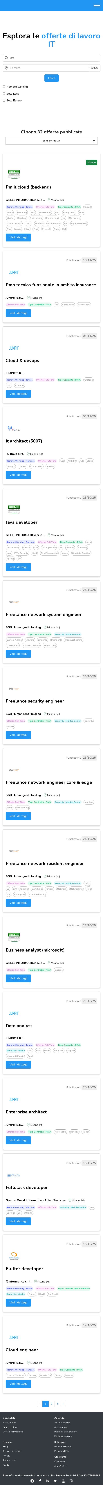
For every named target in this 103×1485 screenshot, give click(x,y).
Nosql (85, 1131)
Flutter (31, 1294)
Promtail (19, 385)
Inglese (59, 969)
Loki (9, 385)
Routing (23, 888)
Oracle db (45, 1375)
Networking (36, 217)
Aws (9, 229)
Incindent (56, 639)
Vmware (30, 639)
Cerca (51, 78)
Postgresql (69, 212)
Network (61, 888)
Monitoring (52, 217)
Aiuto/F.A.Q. (60, 1466)
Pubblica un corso (63, 1436)
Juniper (10, 726)
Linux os (42, 639)
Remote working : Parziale (20, 460)
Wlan (9, 807)
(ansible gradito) (81, 553)
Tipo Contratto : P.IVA (69, 206)
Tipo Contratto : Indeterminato (74, 1288)
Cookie (6, 1465)
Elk (65, 223)
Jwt (81, 460)
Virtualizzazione (31, 645)
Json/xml (59, 1050)
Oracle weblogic (16, 1375)
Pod (57, 212)
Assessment (60, 1427)
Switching (37, 888)
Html (34, 553)
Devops (11, 466)
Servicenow (84, 304)
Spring (10, 558)
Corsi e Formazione (13, 1431)
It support (19, 894)
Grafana (39, 223)
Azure (18, 229)
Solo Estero (12, 100)
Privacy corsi (9, 1460)
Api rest (52, 1294)
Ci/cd (28, 223)
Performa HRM (61, 1451)
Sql (36, 547)
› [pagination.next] (63, 1403)
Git (60, 547)
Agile (56, 229)
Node (47, 1050)
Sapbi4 (71, 1050)
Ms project (74, 217)
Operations (13, 645)
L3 (14, 888)
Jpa (19, 558)
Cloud (87, 206)
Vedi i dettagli (18, 237)
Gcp (27, 229)
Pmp (35, 229)
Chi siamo (59, 1461)
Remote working (15, 87)
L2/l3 (87, 883)
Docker (22, 466)
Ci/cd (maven (49, 547)
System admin (14, 639)
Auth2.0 (72, 460)
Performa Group (62, 1446)
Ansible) (82, 547)
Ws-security (21, 553)
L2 (8, 888)
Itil (64, 229)
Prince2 (46, 229)
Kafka (10, 212)
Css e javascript (49, 553)
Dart (41, 1294)
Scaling (22, 217)
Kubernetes (45, 212)
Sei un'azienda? (62, 1422)
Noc (88, 888)
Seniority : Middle (15, 1050)
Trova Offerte (9, 1422)
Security (88, 720)
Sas (30, 1056)
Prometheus (53, 223)
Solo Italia (11, 94)
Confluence (68, 304)
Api (62, 460)
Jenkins (50, 466)
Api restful (60, 1131)
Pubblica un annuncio (65, 1431)
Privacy (6, 1455)
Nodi (81, 212)
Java (88, 542)
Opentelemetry (79, 223)
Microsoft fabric (15, 1056)
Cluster (10, 217)
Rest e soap (13, 547)
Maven (65, 553)
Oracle (26, 547)
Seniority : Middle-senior (68, 634)
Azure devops (14, 223)
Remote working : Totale (19, 206)
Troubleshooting (73, 639)
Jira (63, 217)
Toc (8, 894)
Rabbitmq (22, 212)
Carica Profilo (10, 1427)
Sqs (33, 212)
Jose (9, 553)
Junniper (88, 802)
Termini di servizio (12, 1451)
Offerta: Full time (45, 206)
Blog (5, 1446)
